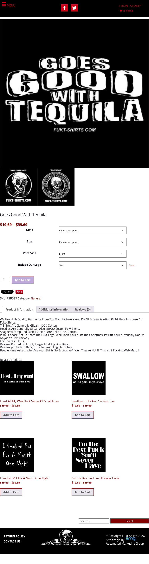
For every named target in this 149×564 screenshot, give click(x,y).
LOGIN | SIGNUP (129, 5)
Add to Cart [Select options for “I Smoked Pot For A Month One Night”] (11, 492)
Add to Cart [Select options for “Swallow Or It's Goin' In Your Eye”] (82, 415)
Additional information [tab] (54, 309)
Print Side (29, 253)
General (36, 298)
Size (29, 241)
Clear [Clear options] (132, 265)
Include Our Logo (29, 264)
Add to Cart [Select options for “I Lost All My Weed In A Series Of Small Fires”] (11, 415)
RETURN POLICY (14, 536)
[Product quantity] (5, 278)
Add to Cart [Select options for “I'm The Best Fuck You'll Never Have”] (82, 492)
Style (29, 229)
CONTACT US (12, 541)
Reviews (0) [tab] (83, 309)
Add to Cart (22, 280)
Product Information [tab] (19, 309)
